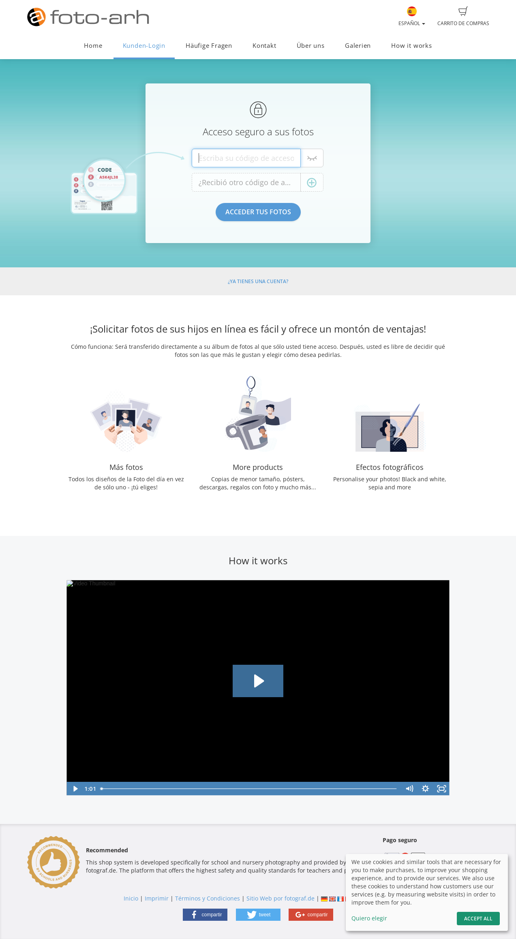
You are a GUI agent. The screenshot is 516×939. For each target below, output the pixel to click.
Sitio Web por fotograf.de (280, 898)
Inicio (131, 898)
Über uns (311, 45)
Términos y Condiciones (207, 898)
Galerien (358, 45)
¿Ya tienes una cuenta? (258, 281)
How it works (411, 45)
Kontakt (264, 45)
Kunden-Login (144, 45)
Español (411, 16)
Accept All (478, 918)
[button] (205, 915)
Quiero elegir (369, 918)
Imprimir (157, 898)
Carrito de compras (463, 16)
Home (93, 45)
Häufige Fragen (209, 45)
